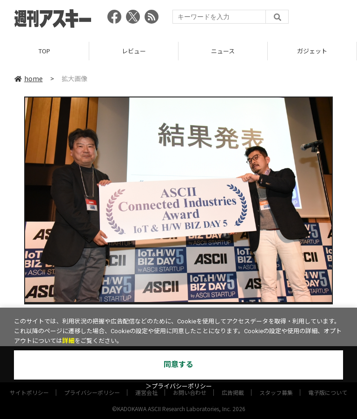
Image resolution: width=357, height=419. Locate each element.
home (28, 78)
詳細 (68, 340)
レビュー (134, 50)
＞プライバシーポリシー (178, 386)
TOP (44, 50)
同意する (178, 364)
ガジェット (312, 50)
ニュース (223, 50)
